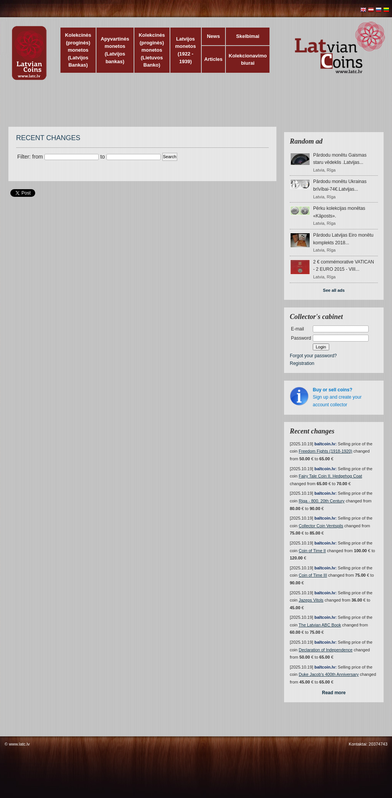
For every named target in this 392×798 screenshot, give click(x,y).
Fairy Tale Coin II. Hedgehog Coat (330, 476)
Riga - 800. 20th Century (322, 501)
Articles (213, 59)
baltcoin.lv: (325, 444)
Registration (302, 363)
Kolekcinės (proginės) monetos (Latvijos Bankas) (78, 50)
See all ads (334, 290)
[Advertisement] (194, 107)
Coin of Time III (313, 575)
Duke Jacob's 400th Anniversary (329, 674)
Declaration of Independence (326, 650)
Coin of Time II (312, 550)
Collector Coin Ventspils (321, 525)
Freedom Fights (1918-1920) (325, 451)
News (213, 36)
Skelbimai (248, 36)
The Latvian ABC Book (320, 625)
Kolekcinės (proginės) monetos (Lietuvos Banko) (152, 50)
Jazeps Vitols (311, 600)
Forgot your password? (313, 355)
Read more (334, 692)
